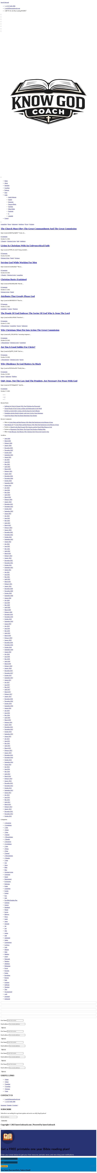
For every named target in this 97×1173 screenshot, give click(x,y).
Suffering (6, 985)
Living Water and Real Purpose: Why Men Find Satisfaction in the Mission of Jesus (31, 422)
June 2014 (7, 769)
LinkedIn (10, 216)
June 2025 (7, 462)
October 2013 (8, 788)
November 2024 (8, 478)
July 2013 (7, 795)
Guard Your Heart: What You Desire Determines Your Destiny (20, 415)
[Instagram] (48, 19)
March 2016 (7, 720)
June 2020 (7, 602)
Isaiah (6, 919)
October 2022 (8, 537)
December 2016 (8, 699)
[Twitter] (48, 29)
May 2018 (7, 659)
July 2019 (7, 626)
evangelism (4, 224)
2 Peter (6, 851)
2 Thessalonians (5, 326)
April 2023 (7, 523)
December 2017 (8, 670)
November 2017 (8, 673)
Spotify (10, 199)
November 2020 (8, 591)
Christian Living (11, 241)
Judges (6, 940)
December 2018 (8, 642)
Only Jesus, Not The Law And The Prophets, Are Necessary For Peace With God (39, 381)
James (6, 921)
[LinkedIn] (48, 31)
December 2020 (8, 588)
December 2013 (8, 783)
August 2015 (7, 736)
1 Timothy (3, 275)
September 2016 (8, 706)
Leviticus (6, 945)
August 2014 (7, 764)
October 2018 (8, 647)
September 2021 (8, 567)
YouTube (10, 206)
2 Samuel (6, 853)
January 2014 (7, 781)
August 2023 (7, 513)
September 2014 (8, 762)
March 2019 (7, 635)
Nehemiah (7, 959)
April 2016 (7, 717)
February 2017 (8, 694)
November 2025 (8, 450)
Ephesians (7, 884)
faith (18, 241)
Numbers (6, 961)
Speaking (6, 185)
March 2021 (7, 581)
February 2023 (8, 527)
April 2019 (7, 633)
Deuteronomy (8, 879)
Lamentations (8, 942)
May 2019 (7, 631)
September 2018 (8, 649)
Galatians (6, 902)
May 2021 (7, 577)
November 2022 (8, 534)
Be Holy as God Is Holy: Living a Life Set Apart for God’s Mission (22, 411)
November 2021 (8, 563)
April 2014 (7, 774)
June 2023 (7, 518)
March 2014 (7, 776)
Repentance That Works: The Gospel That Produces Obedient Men (28, 429)
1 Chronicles (7, 823)
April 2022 (7, 551)
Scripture (31, 224)
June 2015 (7, 741)
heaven (19, 326)
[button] (48, 177)
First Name (4, 1020)
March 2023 (7, 525)
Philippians (7, 966)
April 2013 (7, 802)
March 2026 (7, 441)
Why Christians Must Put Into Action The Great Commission (30, 330)
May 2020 (7, 605)
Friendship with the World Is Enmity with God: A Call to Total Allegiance (23, 413)
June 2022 (7, 546)
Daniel (12, 258)
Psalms (6, 973)
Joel (5, 928)
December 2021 (8, 560)
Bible (5, 867)
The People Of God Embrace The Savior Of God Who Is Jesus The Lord (35, 313)
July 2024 (7, 488)
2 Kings (6, 848)
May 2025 (7, 464)
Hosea (9, 224)
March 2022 (7, 553)
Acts (5, 863)
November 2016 (8, 701)
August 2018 (7, 652)
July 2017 (7, 682)
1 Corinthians (8, 825)
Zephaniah (7, 999)
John (5, 931)
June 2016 (7, 713)
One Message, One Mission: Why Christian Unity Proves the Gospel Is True (29, 431)
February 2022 (8, 556)
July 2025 (7, 459)
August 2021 (7, 570)
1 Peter (6, 832)
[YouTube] (48, 24)
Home (6, 181)
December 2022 (8, 532)
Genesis (10, 309)
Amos (6, 865)
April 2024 (7, 495)
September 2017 (8, 678)
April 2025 (7, 466)
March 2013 (7, 804)
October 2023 (8, 509)
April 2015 (7, 745)
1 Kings (6, 830)
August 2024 (7, 485)
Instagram (10, 202)
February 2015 (8, 750)
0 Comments (4, 236)
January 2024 (7, 502)
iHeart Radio (11, 209)
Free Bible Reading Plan (10, 900)
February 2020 (8, 612)
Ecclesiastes (7, 881)
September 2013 (8, 790)
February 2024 (8, 499)
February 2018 (8, 666)
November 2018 (8, 645)
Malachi (6, 949)
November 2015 (8, 729)
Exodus (6, 891)
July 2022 (7, 544)
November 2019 (8, 617)
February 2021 (8, 584)
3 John (6, 860)
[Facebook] (48, 26)
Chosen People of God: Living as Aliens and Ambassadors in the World (23, 408)
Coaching (7, 188)
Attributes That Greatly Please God (18, 296)
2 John (6, 846)
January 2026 (7, 445)
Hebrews (6, 914)
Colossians (7, 874)
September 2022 (8, 539)
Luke (5, 947)
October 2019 (8, 619)
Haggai (6, 909)
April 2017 (7, 689)
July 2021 (7, 572)
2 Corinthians (8, 844)
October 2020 (8, 593)
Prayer (26, 224)
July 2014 (7, 767)
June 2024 (7, 490)
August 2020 (7, 598)
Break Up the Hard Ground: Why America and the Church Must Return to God (31, 427)
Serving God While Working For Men (19, 262)
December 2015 (8, 727)
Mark (5, 952)
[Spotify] (48, 17)
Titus (5, 989)
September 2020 (8, 595)
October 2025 (8, 452)
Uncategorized (8, 992)
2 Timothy (3, 241)
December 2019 (8, 614)
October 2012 (8, 816)
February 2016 (8, 722)
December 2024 (8, 476)
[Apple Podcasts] (48, 14)
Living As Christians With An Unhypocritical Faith (25, 245)
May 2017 (7, 687)
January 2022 (7, 558)
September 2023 (8, 511)
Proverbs (6, 970)
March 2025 (7, 469)
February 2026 (8, 443)
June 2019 (7, 628)
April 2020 (7, 607)
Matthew (14, 376)
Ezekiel (6, 893)
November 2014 (8, 757)
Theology (15, 309)
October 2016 (8, 703)
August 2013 (7, 792)
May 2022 (7, 549)
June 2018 (7, 656)
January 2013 (7, 809)
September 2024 (8, 483)
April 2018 (7, 661)
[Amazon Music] (48, 21)
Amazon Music (12, 204)
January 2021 (7, 586)
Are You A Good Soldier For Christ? (18, 347)
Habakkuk (7, 907)
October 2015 (8, 731)
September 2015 (8, 734)
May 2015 (7, 743)
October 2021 (8, 565)
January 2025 (7, 473)
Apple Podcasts (12, 197)
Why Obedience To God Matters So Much (21, 364)
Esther (6, 886)
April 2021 (7, 579)
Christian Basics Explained (14, 279)
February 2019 (8, 638)
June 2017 (7, 685)
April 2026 (7, 438)
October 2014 (8, 760)
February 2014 (8, 778)
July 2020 (7, 600)
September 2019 (8, 621)
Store (5, 192)
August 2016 (7, 708)
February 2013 (8, 806)
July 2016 (7, 710)
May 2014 (7, 771)
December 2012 (8, 811)
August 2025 (7, 457)
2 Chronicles (7, 841)
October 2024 (8, 480)
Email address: (13, 1024)
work (5, 994)
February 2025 (8, 471)
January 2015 (7, 753)
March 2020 (7, 610)
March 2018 (7, 663)
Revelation (7, 975)
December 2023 (8, 504)
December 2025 (8, 448)
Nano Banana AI (8, 424)
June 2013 (7, 797)
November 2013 (8, 785)
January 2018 (7, 668)
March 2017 (7, 692)
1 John (6, 827)
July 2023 (7, 516)
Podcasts (6, 190)
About (6, 183)
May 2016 (7, 715)
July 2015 (7, 739)
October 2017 (8, 675)
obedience (21, 224)
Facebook (10, 211)
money (6, 956)
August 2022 (7, 541)
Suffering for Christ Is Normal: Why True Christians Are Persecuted (22, 406)
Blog (5, 870)
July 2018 (7, 654)
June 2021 (7, 574)
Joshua (6, 933)
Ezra (5, 895)
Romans (6, 977)
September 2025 (8, 455)
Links (5, 195)
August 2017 (7, 680)
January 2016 (7, 724)
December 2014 (8, 755)
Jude (5, 935)
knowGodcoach (5, 2)
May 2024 (7, 492)
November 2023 (8, 506)
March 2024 (7, 497)
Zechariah (7, 996)
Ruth (5, 980)
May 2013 (7, 800)
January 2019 (7, 640)
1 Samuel (6, 834)
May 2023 (7, 520)
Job (5, 926)
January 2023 (7, 530)
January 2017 (7, 696)
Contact (6, 218)
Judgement (15, 224)
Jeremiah (6, 924)
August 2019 (7, 624)
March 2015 (7, 748)
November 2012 (8, 814)
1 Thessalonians (5, 342)
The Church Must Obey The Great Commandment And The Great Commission (39, 228)
